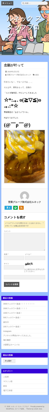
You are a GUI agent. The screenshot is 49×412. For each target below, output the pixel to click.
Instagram (7, 331)
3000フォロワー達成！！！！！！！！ (19, 304)
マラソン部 (7, 381)
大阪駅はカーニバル (11, 345)
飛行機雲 (7, 340)
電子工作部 (7, 390)
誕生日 (6, 322)
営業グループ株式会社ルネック (19, 75)
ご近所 (6, 377)
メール (28, 254)
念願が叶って (14, 65)
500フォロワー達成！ (12, 317)
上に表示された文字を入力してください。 (34, 270)
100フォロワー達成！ (12, 327)
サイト (6, 264)
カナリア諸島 (19, 409)
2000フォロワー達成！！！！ (15, 308)
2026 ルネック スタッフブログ (17, 406)
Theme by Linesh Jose (34, 409)
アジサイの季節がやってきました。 (18, 335)
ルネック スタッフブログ (24, 27)
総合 (37, 75)
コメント (7, 231)
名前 (6, 254)
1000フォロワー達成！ (12, 313)
